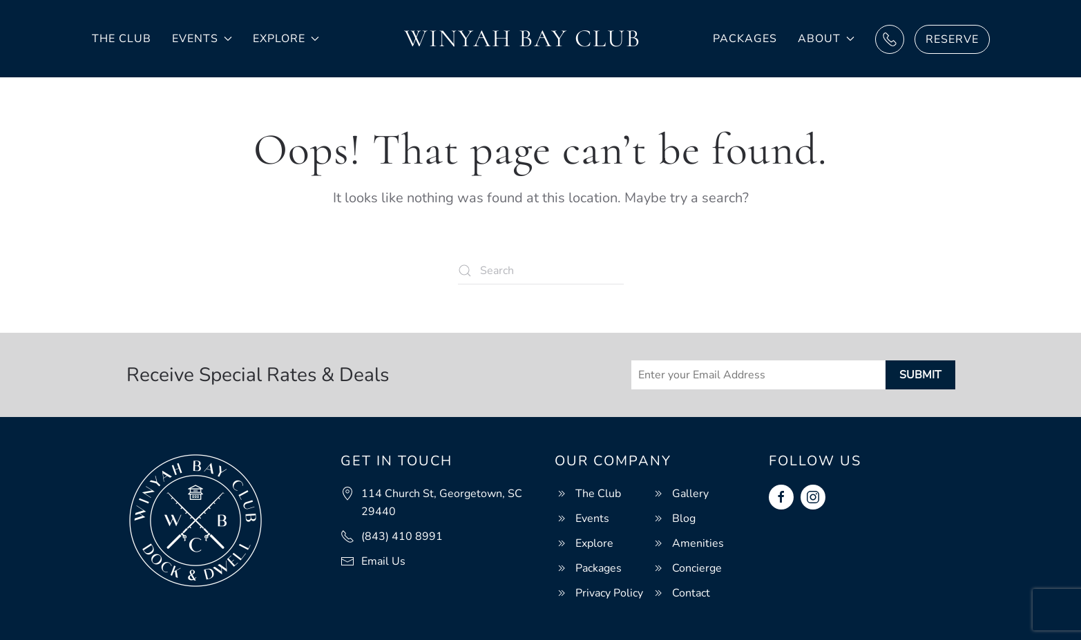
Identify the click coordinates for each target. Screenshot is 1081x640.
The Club (121, 38)
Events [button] (202, 38)
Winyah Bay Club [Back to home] (522, 38)
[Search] (541, 270)
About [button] (826, 38)
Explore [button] (286, 38)
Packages (745, 38)
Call (889, 39)
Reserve (952, 39)
